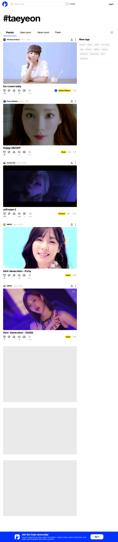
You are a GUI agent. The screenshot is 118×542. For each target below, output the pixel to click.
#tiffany (96, 49)
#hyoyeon (83, 58)
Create (70, 4)
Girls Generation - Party (17, 271)
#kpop (89, 45)
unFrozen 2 (9, 209)
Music (64, 152)
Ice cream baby (12, 86)
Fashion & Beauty (64, 90)
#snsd (82, 45)
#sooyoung (94, 54)
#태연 (97, 45)
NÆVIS (9, 224)
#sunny (104, 49)
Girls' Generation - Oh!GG (18, 332)
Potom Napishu (12, 101)
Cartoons (62, 214)
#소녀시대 (105, 45)
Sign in (96, 537)
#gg (81, 49)
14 (74, 214)
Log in (111, 4)
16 (74, 337)
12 (74, 90)
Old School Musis (13, 39)
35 (74, 275)
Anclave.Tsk (11, 163)
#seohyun (83, 54)
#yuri (103, 54)
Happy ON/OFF (12, 148)
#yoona (88, 49)
